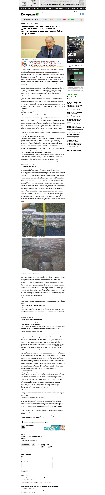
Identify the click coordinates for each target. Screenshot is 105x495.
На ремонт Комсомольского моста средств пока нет (74, 136)
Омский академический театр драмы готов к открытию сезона (36, 482)
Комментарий (24, 462)
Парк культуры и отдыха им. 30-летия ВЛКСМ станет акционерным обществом (75, 114)
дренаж (40, 436)
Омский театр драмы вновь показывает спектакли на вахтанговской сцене (39, 487)
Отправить (24, 472)
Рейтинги (48, 12)
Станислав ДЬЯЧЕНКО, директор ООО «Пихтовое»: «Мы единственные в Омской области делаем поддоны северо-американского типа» (75, 105)
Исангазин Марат (30, 426)
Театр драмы (34, 436)
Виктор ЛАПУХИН (25, 436)
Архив (55, 12)
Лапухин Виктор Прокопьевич (29, 441)
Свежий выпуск (24, 12)
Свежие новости (73, 94)
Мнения (44, 12)
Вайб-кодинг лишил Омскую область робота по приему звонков (74, 121)
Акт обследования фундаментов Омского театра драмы (36, 422)
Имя (22, 457)
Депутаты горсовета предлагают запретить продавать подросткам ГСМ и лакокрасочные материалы (74, 143)
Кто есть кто (34, 12)
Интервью (40, 12)
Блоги (52, 12)
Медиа (30, 12)
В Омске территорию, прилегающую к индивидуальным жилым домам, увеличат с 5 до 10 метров (75, 129)
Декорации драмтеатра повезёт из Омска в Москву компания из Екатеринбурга (40, 491)
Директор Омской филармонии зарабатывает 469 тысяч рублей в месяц (38, 478)
